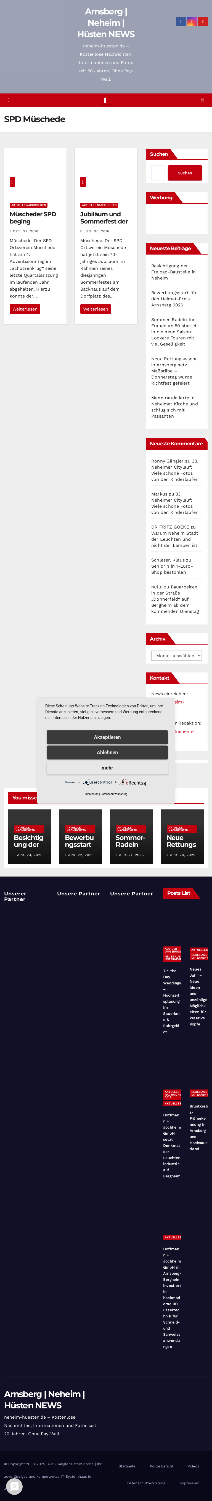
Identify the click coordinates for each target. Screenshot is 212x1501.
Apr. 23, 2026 (30, 855)
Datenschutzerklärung (146, 1483)
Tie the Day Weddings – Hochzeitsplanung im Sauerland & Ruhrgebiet (172, 1001)
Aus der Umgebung (173, 950)
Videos (193, 1466)
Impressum (189, 1483)
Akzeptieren (107, 737)
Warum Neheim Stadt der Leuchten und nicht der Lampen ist (174, 539)
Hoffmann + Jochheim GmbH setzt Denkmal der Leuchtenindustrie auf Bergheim (172, 1145)
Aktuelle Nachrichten (28, 205)
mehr (107, 767)
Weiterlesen (25, 309)
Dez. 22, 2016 (25, 231)
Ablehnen (107, 752)
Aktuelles (199, 949)
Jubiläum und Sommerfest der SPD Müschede (104, 221)
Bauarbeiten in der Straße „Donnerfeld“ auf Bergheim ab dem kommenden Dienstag (175, 599)
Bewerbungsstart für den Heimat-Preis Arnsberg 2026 (174, 299)
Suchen (159, 154)
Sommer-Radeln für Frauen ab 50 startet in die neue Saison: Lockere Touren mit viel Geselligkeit (174, 332)
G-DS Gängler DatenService (70, 1464)
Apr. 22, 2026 (81, 855)
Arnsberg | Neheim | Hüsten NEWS (105, 22)
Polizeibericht (161, 1466)
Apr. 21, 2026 (131, 855)
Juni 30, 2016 (96, 231)
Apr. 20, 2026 (182, 855)
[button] (202, 100)
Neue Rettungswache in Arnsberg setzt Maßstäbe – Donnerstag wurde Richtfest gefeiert (174, 371)
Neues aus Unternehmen (175, 958)
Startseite (127, 1466)
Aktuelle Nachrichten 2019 (175, 1094)
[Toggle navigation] (104, 100)
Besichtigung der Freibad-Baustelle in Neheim (173, 272)
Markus (159, 494)
